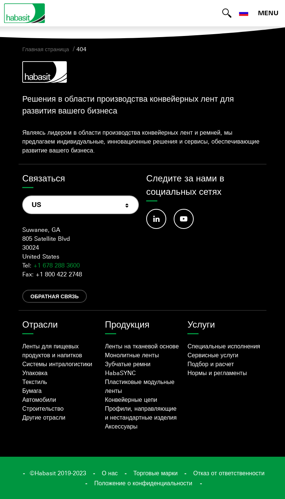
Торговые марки (155, 473)
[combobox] (80, 205)
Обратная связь (54, 296)
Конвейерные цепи (131, 399)
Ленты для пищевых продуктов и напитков (52, 350)
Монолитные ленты (132, 355)
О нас (110, 473)
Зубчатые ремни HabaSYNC (128, 368)
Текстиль (34, 381)
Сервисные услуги (212, 355)
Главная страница (45, 49)
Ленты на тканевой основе (142, 346)
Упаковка (35, 373)
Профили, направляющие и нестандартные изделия (141, 413)
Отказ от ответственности (229, 473)
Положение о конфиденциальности (143, 483)
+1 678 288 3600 (56, 265)
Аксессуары (121, 426)
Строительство (42, 408)
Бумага (32, 390)
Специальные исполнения (223, 346)
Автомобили (39, 399)
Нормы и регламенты (217, 373)
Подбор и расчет (210, 364)
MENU (268, 13)
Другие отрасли (43, 417)
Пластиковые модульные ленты (139, 386)
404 (81, 49)
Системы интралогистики (57, 364)
